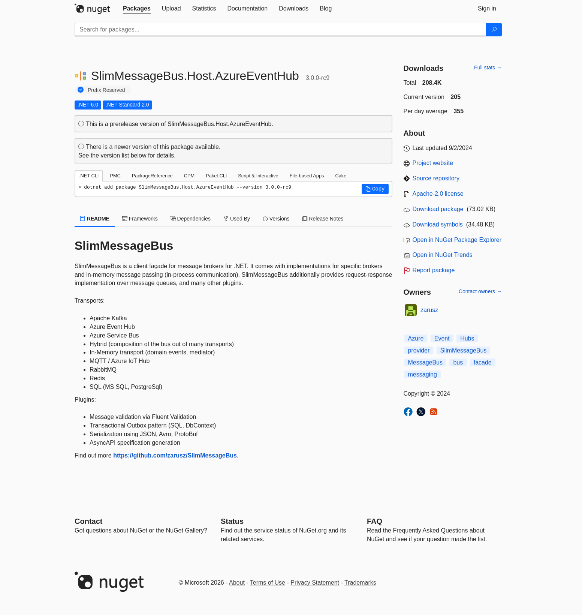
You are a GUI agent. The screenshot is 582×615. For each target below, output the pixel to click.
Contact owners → (480, 291)
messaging (422, 374)
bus (458, 362)
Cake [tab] (340, 175)
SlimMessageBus (463, 350)
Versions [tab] (276, 218)
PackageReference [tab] (152, 175)
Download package (438, 209)
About (237, 582)
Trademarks (360, 582)
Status (232, 521)
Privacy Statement (314, 582)
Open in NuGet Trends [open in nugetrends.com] (443, 255)
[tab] (136, 8)
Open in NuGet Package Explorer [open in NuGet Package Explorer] (457, 240)
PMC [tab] (115, 175)
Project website (433, 163)
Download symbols (438, 224)
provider (419, 350)
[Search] (494, 29)
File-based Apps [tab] (307, 175)
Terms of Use (267, 582)
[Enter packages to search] (280, 29)
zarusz (429, 310)
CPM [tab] (189, 175)
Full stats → (488, 67)
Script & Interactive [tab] (258, 175)
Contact (88, 521)
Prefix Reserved (106, 90)
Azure (416, 338)
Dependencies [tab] (191, 218)
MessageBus (425, 362)
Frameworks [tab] (140, 218)
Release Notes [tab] (323, 218)
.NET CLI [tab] (89, 175)
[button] (375, 189)
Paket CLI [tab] (216, 175)
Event (442, 338)
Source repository (436, 178)
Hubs (467, 338)
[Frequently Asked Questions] (374, 521)
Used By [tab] (236, 218)
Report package (434, 270)
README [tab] (94, 218)
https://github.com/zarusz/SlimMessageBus (175, 455)
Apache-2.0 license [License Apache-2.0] (438, 193)
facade (483, 362)
